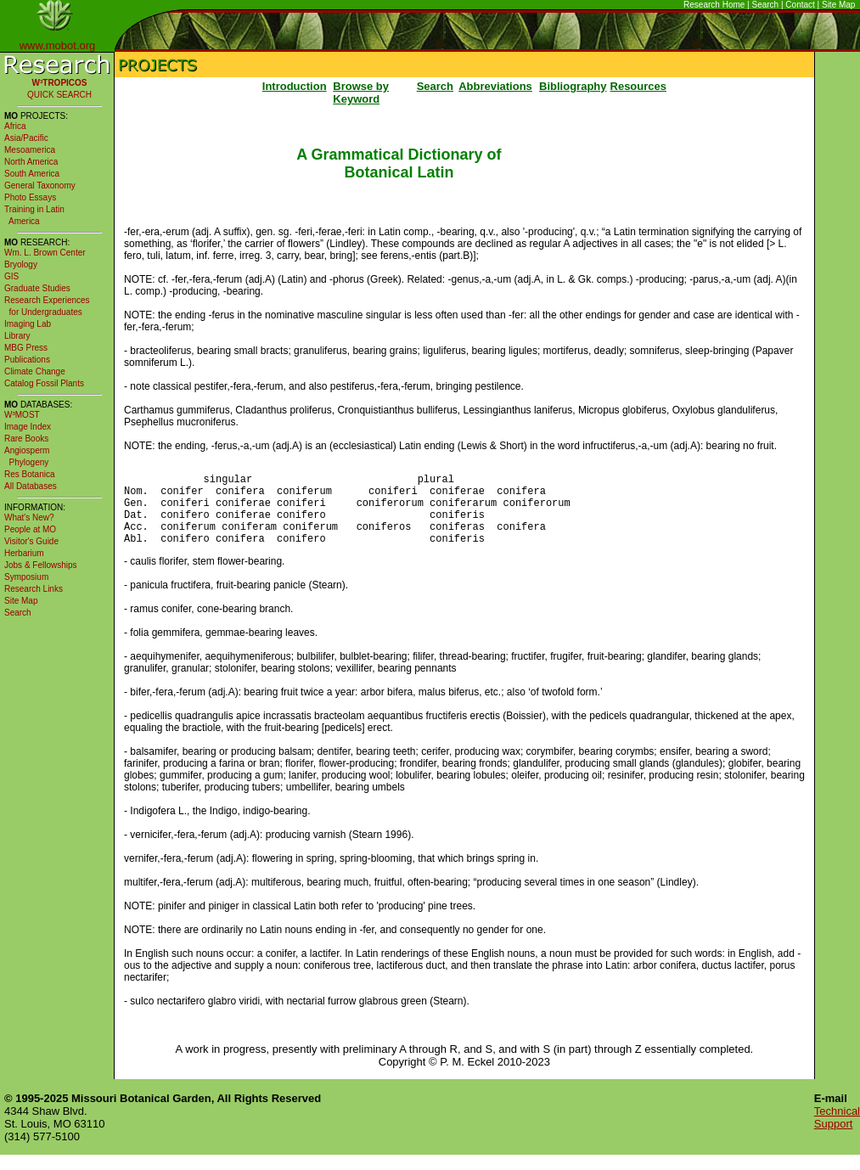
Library (17, 335)
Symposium (26, 577)
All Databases (30, 486)
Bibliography (572, 86)
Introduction (294, 86)
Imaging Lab (27, 324)
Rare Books (26, 438)
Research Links (33, 588)
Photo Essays (30, 197)
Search (765, 4)
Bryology (20, 264)
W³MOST (22, 414)
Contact (799, 4)
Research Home (714, 4)
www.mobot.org (58, 45)
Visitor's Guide (31, 541)
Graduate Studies (37, 288)
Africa (15, 126)
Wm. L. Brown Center (45, 252)
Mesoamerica (29, 150)
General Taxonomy (40, 185)
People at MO (30, 529)
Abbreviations (495, 86)
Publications (27, 359)
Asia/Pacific (26, 138)
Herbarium (24, 553)
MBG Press (26, 347)
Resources (638, 86)
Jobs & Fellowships (40, 565)
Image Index (27, 426)
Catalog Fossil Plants (44, 383)
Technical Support (837, 1132)
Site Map (838, 4)
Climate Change (34, 371)
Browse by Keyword (361, 92)
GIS (11, 276)
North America (31, 161)
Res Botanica (29, 474)
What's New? (29, 517)
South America (31, 173)
